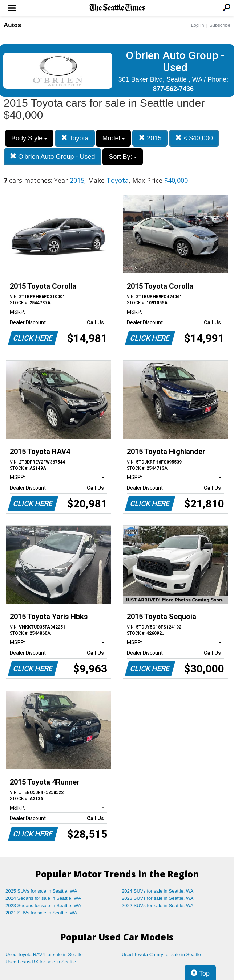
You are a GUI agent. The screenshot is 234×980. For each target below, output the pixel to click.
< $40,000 (194, 138)
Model (113, 138)
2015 (149, 138)
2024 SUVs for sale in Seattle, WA (158, 891)
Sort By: (123, 156)
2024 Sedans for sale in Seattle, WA (43, 898)
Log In (197, 25)
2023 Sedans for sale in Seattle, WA (43, 905)
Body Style (29, 138)
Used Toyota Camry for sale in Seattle (161, 954)
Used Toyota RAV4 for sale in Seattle (44, 954)
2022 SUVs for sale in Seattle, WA (158, 905)
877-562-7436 (173, 88)
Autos (12, 25)
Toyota (75, 138)
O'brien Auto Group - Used (52, 156)
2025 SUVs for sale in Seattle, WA (41, 891)
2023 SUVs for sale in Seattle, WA (158, 898)
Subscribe (219, 25)
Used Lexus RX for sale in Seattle (40, 961)
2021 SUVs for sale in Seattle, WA (41, 912)
